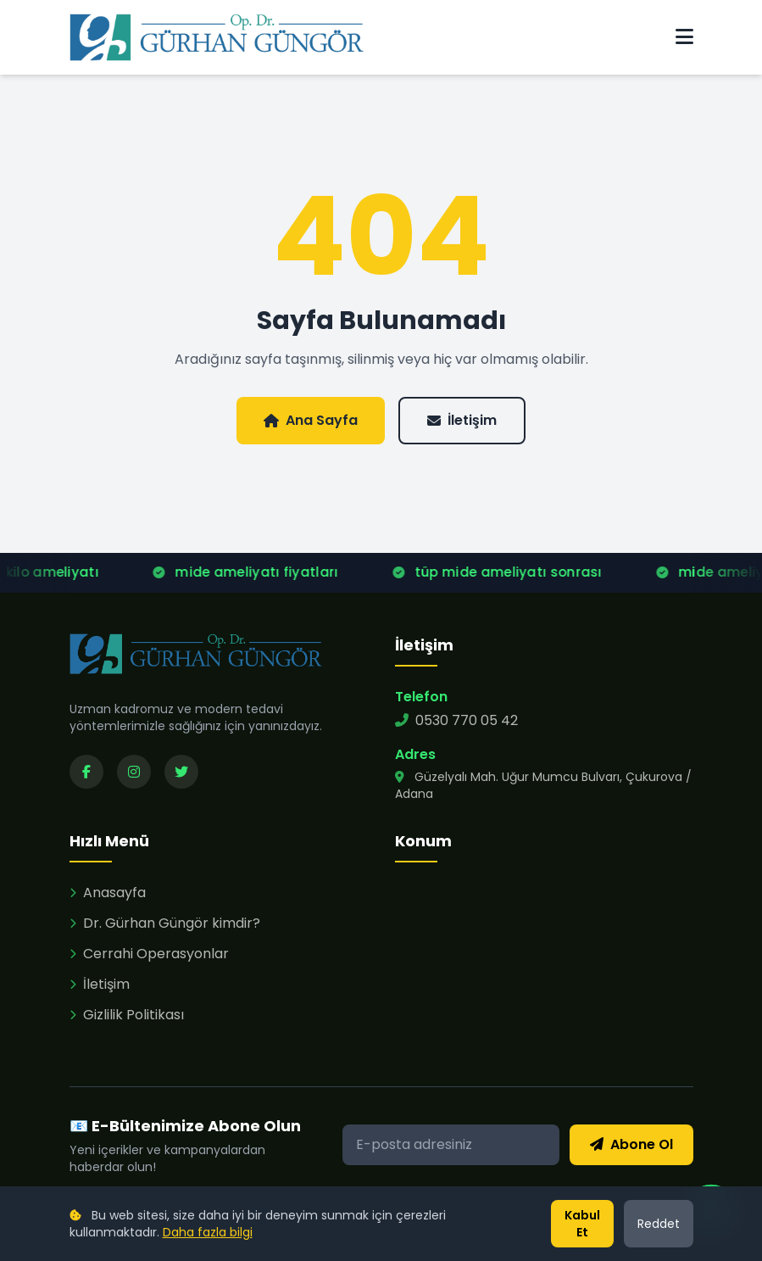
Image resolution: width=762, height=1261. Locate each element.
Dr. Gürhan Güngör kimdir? (165, 923)
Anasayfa (108, 892)
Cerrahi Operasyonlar (149, 953)
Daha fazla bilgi (208, 1232)
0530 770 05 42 (456, 720)
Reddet (658, 1223)
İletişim (462, 420)
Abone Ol (631, 1144)
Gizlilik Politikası (127, 1014)
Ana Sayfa (311, 420)
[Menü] (684, 37)
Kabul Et (582, 1224)
